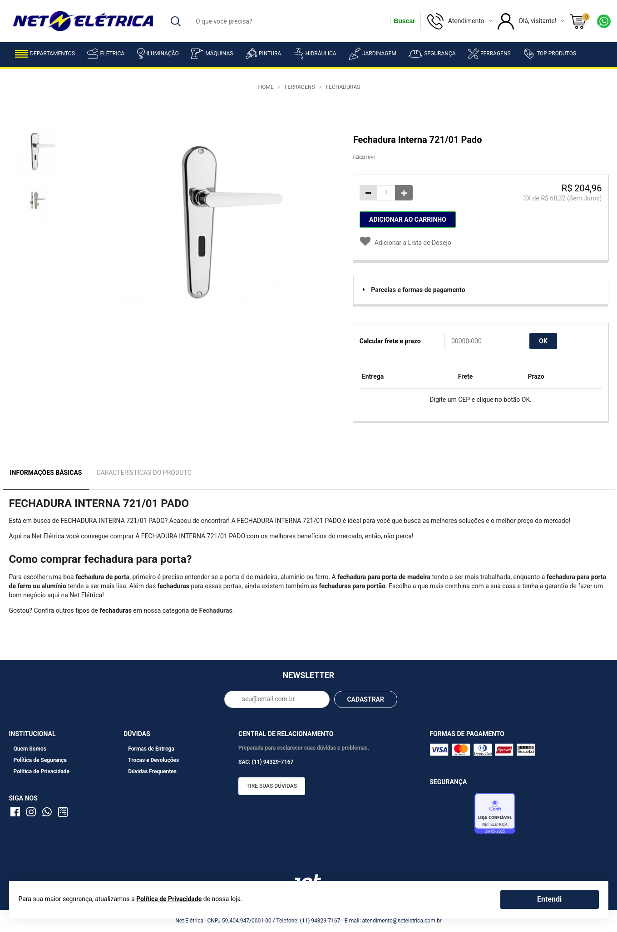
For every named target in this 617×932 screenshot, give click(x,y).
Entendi (549, 899)
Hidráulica (315, 53)
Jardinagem (372, 54)
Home (266, 87)
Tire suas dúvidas (272, 786)
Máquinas (212, 54)
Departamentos (45, 54)
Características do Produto (144, 472)
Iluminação (158, 53)
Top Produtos (549, 53)
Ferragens (489, 54)
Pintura (263, 53)
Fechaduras (343, 87)
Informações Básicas (46, 472)
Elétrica (105, 53)
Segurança (432, 54)
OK (543, 341)
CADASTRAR (365, 699)
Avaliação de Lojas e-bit (451, 815)
